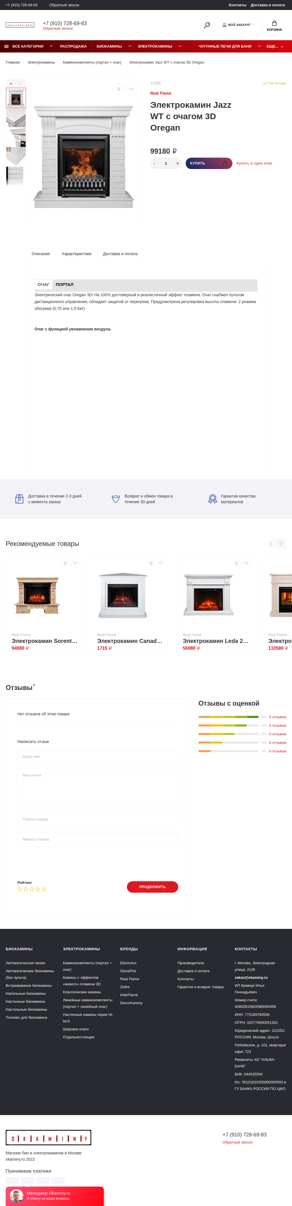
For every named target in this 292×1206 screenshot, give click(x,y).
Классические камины (82, 992)
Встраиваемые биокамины (29, 985)
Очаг (44, 284)
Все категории (23, 46)
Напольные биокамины (26, 993)
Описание (41, 253)
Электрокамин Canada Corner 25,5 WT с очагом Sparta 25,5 (131, 641)
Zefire (125, 987)
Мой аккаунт (236, 25)
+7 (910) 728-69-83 (22, 5)
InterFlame (129, 995)
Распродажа (73, 46)
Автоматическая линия (25, 963)
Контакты (237, 5)
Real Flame (129, 979)
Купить (209, 163)
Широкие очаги (76, 1029)
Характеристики (76, 253)
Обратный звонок (64, 5)
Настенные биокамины (25, 1001)
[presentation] (60, 863)
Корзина (274, 26)
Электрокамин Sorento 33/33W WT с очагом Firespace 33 (46, 641)
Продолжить (152, 887)
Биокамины (109, 46)
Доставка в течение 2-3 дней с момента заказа (48, 499)
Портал (65, 284)
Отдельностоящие (79, 1037)
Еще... (272, 46)
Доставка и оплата (268, 5)
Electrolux (128, 963)
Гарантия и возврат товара (200, 987)
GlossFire (128, 971)
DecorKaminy (131, 1003)
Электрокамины (155, 46)
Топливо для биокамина (26, 1017)
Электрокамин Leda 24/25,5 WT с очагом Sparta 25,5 (217, 641)
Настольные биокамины (26, 1009)
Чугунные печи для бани (225, 46)
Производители (190, 963)
